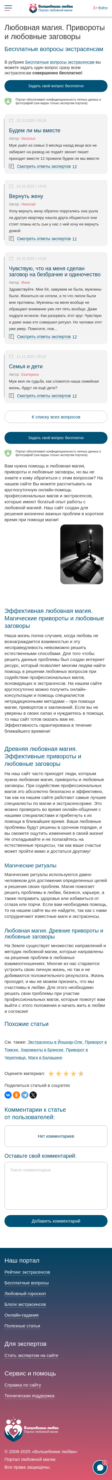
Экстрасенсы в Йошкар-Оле (55, 1042)
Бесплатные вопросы (26, 1282)
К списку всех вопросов (56, 416)
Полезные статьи (22, 1325)
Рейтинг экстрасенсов (27, 1272)
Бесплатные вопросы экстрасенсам (60, 62)
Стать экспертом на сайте (31, 1355)
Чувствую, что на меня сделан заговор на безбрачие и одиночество (55, 271)
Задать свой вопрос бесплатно (56, 86)
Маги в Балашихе (45, 1057)
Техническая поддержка (29, 1395)
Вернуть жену (26, 196)
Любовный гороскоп (25, 1293)
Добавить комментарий (56, 1220)
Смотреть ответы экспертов (44, 166)
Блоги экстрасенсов (25, 1304)
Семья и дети (26, 366)
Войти (103, 8)
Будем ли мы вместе (34, 131)
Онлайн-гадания (21, 1315)
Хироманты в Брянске (42, 1049)
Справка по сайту (22, 1384)
